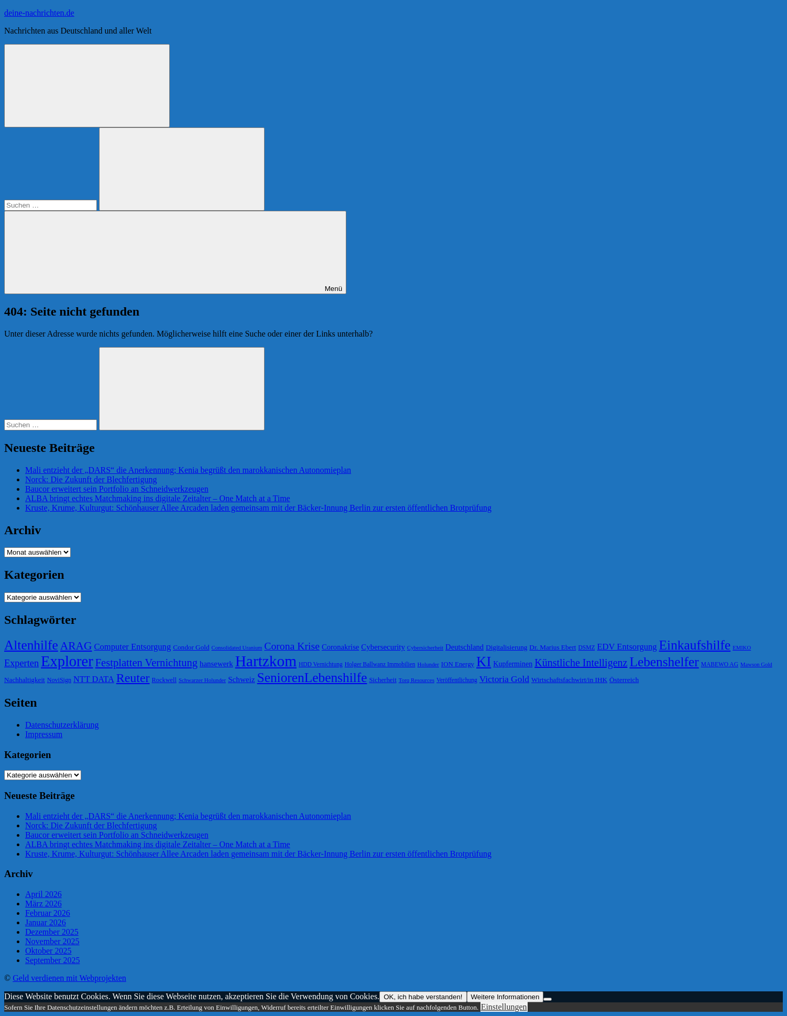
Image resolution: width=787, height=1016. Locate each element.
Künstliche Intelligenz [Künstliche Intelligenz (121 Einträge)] (580, 662)
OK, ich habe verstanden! (423, 997)
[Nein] (547, 999)
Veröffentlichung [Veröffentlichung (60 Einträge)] (456, 680)
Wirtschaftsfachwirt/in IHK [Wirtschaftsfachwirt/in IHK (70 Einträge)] (569, 680)
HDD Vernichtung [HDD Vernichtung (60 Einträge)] (321, 664)
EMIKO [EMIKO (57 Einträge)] (742, 648)
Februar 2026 (47, 913)
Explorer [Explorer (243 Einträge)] (67, 661)
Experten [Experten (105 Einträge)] (21, 663)
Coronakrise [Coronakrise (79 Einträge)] (340, 647)
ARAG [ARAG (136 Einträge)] (76, 646)
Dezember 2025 (52, 931)
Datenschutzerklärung (62, 724)
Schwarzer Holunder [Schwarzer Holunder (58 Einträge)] (202, 680)
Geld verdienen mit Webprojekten (69, 978)
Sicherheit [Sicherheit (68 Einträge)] (382, 680)
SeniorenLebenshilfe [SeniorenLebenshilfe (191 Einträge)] (312, 677)
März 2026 (43, 903)
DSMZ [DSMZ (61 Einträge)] (586, 647)
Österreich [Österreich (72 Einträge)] (624, 680)
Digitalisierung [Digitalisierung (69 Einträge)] (506, 647)
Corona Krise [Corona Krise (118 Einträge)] (292, 646)
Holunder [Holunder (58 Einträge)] (428, 664)
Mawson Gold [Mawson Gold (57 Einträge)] (756, 664)
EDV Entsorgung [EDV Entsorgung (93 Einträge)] (627, 647)
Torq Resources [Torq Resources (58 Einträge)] (416, 680)
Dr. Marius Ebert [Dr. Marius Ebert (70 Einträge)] (552, 647)
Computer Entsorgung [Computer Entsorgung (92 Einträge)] (132, 647)
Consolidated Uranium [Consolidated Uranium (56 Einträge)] (237, 648)
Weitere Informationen (505, 997)
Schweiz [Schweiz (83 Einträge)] (241, 679)
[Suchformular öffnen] (87, 85)
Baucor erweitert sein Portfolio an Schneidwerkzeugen (117, 488)
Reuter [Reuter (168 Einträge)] (133, 678)
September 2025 (52, 960)
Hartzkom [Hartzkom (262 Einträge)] (266, 661)
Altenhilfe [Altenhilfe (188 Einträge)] (31, 644)
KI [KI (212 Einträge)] (483, 661)
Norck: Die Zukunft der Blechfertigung (91, 479)
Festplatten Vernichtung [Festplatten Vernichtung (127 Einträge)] (146, 662)
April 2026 (43, 894)
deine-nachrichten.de (39, 12)
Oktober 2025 (48, 950)
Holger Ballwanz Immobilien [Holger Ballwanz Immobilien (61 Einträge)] (380, 664)
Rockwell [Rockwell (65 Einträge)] (164, 680)
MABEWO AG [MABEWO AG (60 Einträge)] (719, 664)
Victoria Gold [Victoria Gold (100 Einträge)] (504, 679)
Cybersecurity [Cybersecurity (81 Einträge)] (383, 647)
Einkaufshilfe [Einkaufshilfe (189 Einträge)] (695, 644)
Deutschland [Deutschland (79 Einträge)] (464, 647)
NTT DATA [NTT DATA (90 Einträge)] (93, 679)
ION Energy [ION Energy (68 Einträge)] (457, 664)
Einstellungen (504, 1006)
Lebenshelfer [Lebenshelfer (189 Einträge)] (663, 661)
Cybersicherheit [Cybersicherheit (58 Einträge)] (425, 647)
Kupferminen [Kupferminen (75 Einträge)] (512, 664)
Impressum (43, 734)
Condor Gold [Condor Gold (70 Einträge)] (191, 647)
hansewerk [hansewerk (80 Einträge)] (216, 664)
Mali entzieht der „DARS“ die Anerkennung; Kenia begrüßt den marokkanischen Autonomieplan (188, 470)
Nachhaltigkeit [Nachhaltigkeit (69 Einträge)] (24, 680)
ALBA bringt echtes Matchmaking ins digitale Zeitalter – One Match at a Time (157, 498)
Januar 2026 (45, 922)
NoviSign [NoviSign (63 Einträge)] (59, 680)
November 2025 (52, 941)
